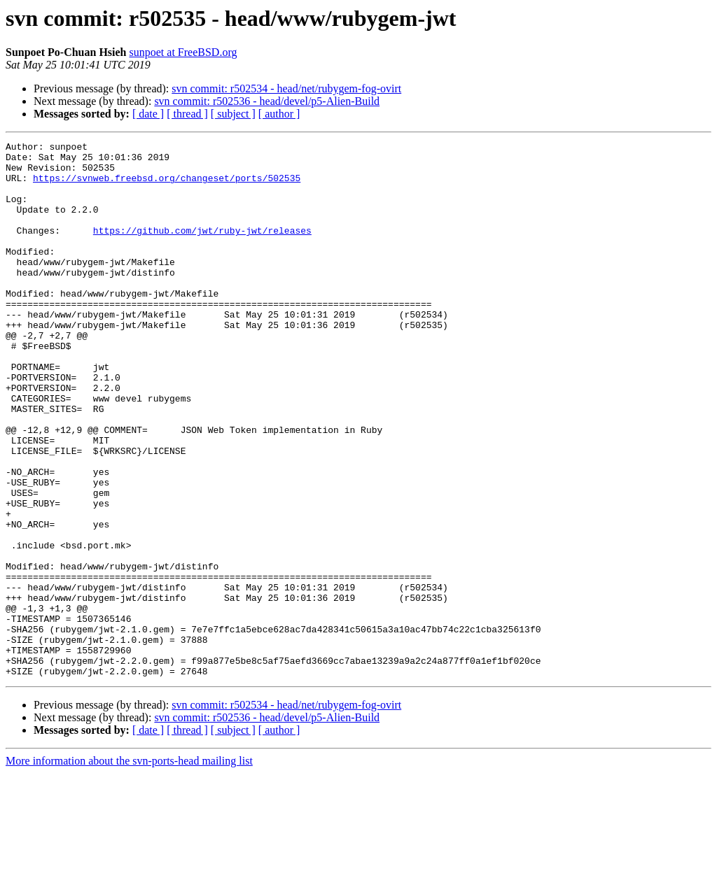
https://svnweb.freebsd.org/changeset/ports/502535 (166, 186)
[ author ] (279, 114)
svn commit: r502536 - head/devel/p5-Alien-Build (267, 101)
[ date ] (148, 114)
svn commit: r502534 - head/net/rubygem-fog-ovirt (286, 88)
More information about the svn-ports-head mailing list (129, 868)
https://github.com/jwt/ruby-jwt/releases (202, 249)
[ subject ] (233, 114)
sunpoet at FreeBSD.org (183, 52)
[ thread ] (187, 114)
